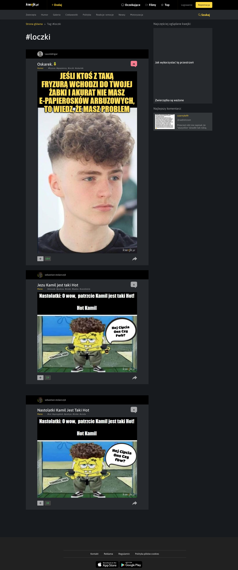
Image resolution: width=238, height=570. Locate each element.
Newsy (122, 14)
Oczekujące (132, 5)
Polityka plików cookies (147, 553)
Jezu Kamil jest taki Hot (57, 285)
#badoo (75, 289)
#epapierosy (61, 68)
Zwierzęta (31, 14)
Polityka (87, 14)
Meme (40, 289)
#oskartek (79, 68)
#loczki (71, 68)
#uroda (83, 414)
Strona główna (34, 23)
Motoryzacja (136, 14)
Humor (44, 14)
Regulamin (124, 553)
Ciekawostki (71, 14)
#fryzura (51, 68)
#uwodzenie (85, 289)
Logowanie (186, 5)
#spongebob (57, 414)
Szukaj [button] (205, 15)
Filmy (152, 5)
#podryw (60, 289)
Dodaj (58, 5)
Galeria (57, 14)
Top (167, 5)
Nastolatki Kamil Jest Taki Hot (63, 410)
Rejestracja (204, 5)
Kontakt (94, 553)
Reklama (108, 553)
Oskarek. (46, 64)
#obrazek (51, 289)
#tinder (68, 289)
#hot (49, 414)
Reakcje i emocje (105, 14)
